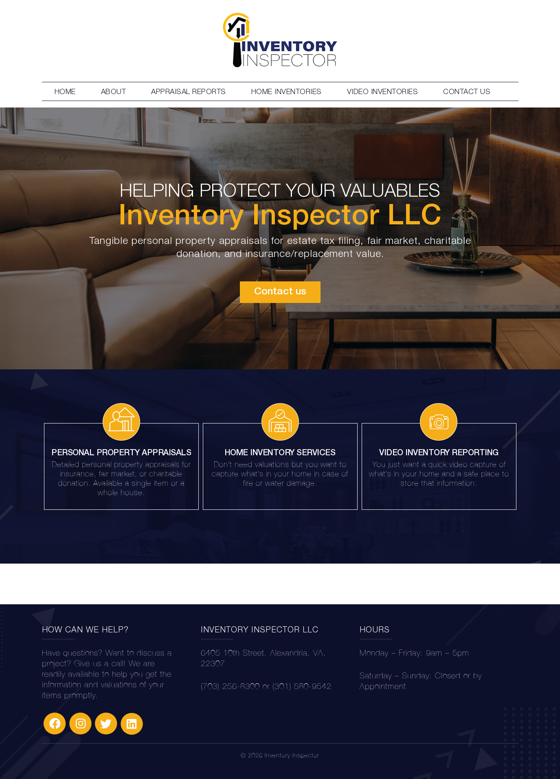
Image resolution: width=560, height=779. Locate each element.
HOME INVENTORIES (286, 91)
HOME (65, 91)
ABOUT (113, 91)
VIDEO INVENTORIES (382, 91)
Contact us (280, 291)
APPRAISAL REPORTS (188, 91)
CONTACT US (466, 91)
